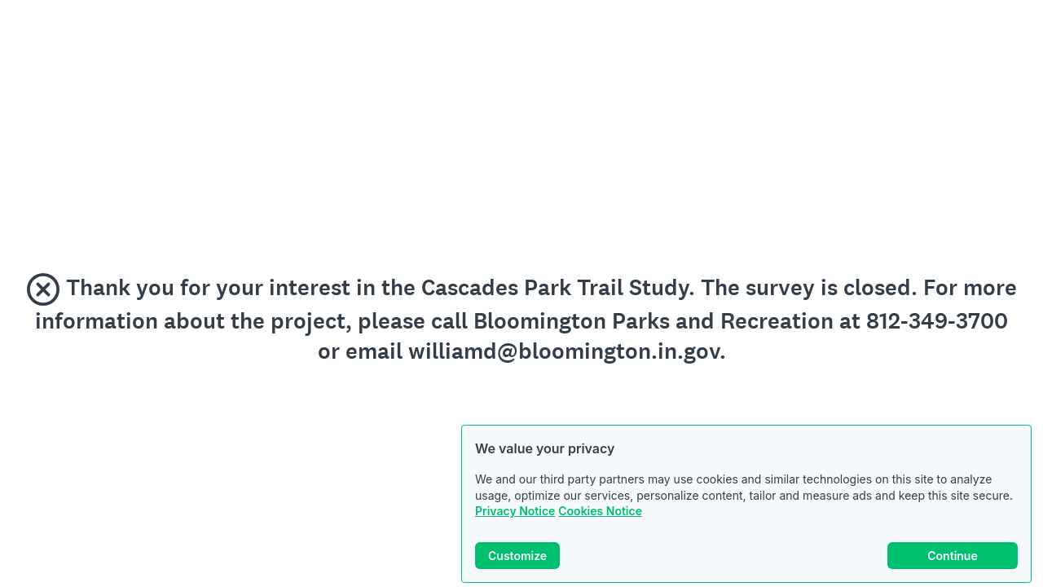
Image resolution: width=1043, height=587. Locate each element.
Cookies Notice (600, 511)
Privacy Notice (515, 511)
